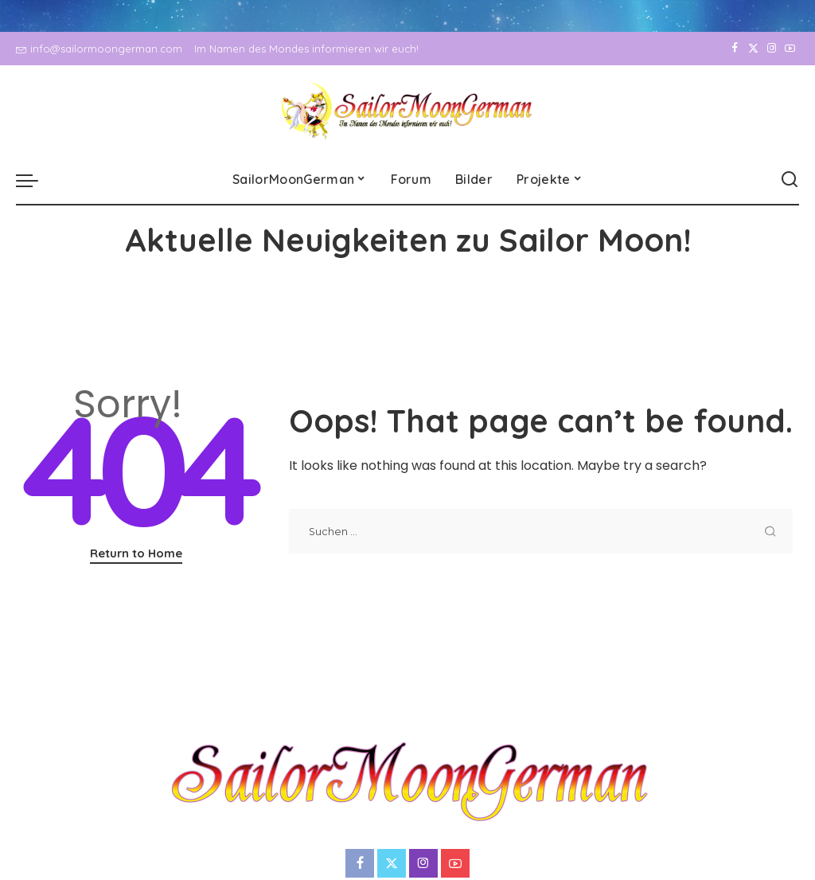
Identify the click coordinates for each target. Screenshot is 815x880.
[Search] (789, 180)
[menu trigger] (35, 180)
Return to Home (136, 553)
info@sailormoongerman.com (99, 48)
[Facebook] (735, 48)
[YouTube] (790, 48)
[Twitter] (753, 48)
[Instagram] (771, 48)
